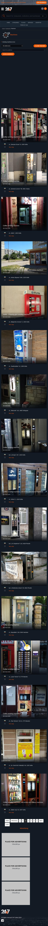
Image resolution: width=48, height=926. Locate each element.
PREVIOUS (14, 820)
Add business (41, 2)
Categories (8, 28)
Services (30, 22)
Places (23, 22)
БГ (42, 8)
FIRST (7, 820)
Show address (8, 54)
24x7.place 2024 (16, 917)
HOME (8, 22)
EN (45, 8)
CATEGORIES (15, 22)
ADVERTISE (38, 22)
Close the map (40, 46)
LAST (7, 824)
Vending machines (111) (8, 42)
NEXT (41, 820)
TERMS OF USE (24, 25)
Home (3, 28)
